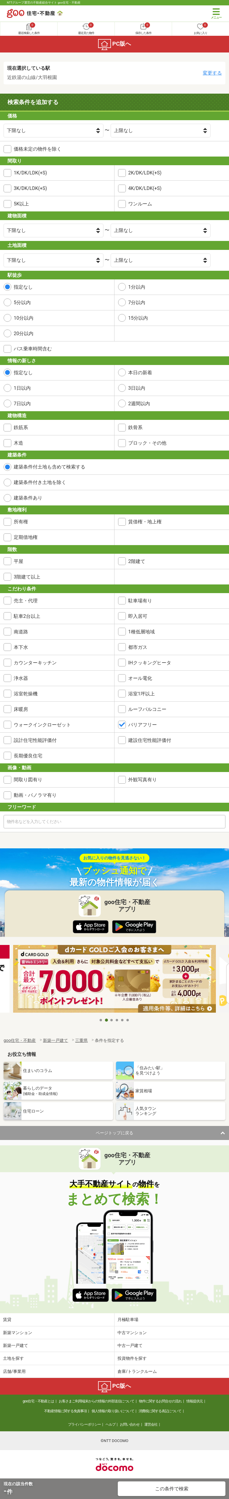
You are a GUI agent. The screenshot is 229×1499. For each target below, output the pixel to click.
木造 (18, 443)
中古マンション (132, 1332)
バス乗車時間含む (33, 349)
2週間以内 (139, 403)
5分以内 (22, 302)
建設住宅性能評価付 (149, 740)
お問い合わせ (130, 1424)
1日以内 (22, 388)
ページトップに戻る (114, 1132)
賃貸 (7, 1319)
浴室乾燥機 (26, 694)
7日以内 (22, 403)
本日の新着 (140, 372)
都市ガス (137, 647)
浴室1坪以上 (141, 694)
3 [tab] (111, 1020)
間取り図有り (28, 779)
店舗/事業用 (14, 1371)
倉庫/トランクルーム (137, 1371)
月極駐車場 (127, 1319)
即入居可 (137, 616)
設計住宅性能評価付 (35, 740)
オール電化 (140, 678)
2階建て (136, 561)
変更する (212, 73)
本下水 (21, 647)
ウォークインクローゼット (42, 725)
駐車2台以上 (27, 616)
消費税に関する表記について (160, 1411)
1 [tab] (101, 1020)
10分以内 (23, 318)
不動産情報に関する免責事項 (65, 1411)
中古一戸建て (130, 1345)
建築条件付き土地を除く (40, 482)
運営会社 (150, 1424)
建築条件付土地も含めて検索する (49, 467)
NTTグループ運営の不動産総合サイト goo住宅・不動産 (44, 2)
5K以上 (21, 204)
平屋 (18, 561)
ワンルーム (140, 204)
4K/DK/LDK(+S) (145, 188)
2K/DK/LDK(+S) (145, 173)
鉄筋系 (21, 427)
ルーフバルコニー (147, 709)
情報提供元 (194, 1401)
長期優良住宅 (28, 756)
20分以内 (23, 333)
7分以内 (136, 302)
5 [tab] (122, 1020)
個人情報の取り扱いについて (113, 1411)
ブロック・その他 (147, 443)
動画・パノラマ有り (35, 795)
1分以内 (136, 287)
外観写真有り (142, 779)
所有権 (21, 522)
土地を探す (13, 1358)
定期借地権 (26, 537)
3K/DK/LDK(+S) (30, 188)
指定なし (23, 287)
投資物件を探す (132, 1358)
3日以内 (136, 388)
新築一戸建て (15, 1345)
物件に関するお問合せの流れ (160, 1401)
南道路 (21, 632)
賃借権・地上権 (145, 522)
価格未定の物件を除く (37, 149)
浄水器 (21, 678)
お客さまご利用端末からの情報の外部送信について (96, 1401)
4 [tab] (117, 1020)
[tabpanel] (114, 979)
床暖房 (21, 709)
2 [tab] (106, 1020)
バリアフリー (142, 725)
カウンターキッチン (35, 663)
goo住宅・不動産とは (38, 1401)
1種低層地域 (141, 632)
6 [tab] (127, 1020)
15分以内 (138, 318)
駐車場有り (140, 601)
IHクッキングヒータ (149, 663)
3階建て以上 (27, 577)
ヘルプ (110, 1424)
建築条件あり (28, 498)
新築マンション (17, 1332)
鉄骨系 (135, 427)
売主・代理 (26, 601)
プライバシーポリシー (84, 1424)
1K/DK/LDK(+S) (30, 173)
